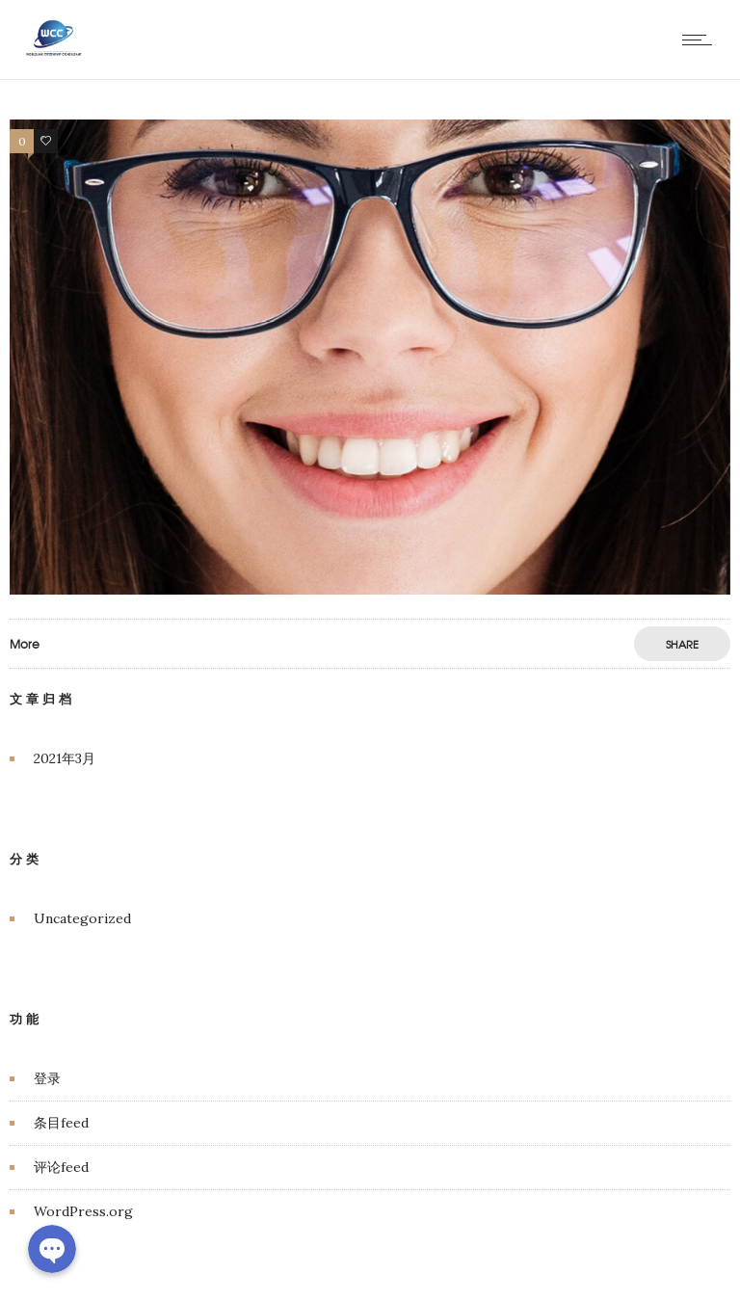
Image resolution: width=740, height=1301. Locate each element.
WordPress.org (83, 1211)
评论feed (61, 1167)
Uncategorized (82, 918)
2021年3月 (64, 758)
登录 (47, 1078)
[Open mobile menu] (701, 39)
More (25, 643)
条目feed (61, 1122)
